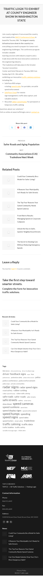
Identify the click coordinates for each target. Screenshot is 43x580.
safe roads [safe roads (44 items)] (8, 396)
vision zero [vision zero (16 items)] (22, 430)
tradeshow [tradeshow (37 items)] (29, 420)
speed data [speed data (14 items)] (24, 407)
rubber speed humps (19, 102)
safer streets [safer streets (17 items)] (31, 397)
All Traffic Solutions (17, 487)
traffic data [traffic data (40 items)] (27, 424)
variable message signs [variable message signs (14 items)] (10, 430)
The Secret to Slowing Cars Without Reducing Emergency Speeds (28, 245)
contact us (35, 112)
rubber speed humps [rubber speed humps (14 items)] (9, 393)
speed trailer (16, 86)
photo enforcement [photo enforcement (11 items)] (28, 377)
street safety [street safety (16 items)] (19, 421)
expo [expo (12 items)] (28, 374)
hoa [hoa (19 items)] (32, 374)
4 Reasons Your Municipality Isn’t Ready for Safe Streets (28, 191)
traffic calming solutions (30, 77)
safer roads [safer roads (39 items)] (20, 396)
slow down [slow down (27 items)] (7, 404)
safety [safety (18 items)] (20, 400)
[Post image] (8, 180)
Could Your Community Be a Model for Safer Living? (27, 177)
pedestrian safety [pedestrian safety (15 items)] (16, 377)
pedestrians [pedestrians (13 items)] (6, 377)
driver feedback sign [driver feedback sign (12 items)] (28, 371)
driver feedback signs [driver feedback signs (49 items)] (14, 374)
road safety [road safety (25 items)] (7, 390)
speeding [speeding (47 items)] (25, 414)
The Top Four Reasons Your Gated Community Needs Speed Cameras (27, 205)
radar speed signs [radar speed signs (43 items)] (28, 387)
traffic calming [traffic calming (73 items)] (12, 424)
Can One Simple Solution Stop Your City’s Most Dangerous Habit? (26, 350)
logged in (14, 269)
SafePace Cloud (11, 92)
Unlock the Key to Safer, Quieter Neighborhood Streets (29, 230)
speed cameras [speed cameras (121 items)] (23, 403)
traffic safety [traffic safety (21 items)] (20, 427)
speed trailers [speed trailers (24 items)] (8, 421)
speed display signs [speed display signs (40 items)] (12, 410)
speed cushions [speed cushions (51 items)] (11, 407)
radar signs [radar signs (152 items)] (11, 386)
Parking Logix (31, 487)
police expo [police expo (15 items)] (6, 384)
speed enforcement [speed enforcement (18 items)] (29, 411)
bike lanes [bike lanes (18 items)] (6, 371)
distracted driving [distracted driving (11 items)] (16, 371)
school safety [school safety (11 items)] (27, 400)
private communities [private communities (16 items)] (17, 384)
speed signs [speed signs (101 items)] (10, 417)
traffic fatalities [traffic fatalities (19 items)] (8, 427)
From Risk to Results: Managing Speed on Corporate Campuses (29, 219)
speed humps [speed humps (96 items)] (11, 413)
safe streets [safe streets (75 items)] (10, 400)
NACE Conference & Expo (25, 37)
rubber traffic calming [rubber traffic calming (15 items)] (23, 393)
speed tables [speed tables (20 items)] (24, 418)
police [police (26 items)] (37, 377)
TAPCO (5, 487)
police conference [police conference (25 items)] (10, 381)
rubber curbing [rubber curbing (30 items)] (20, 390)
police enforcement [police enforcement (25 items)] (27, 381)
